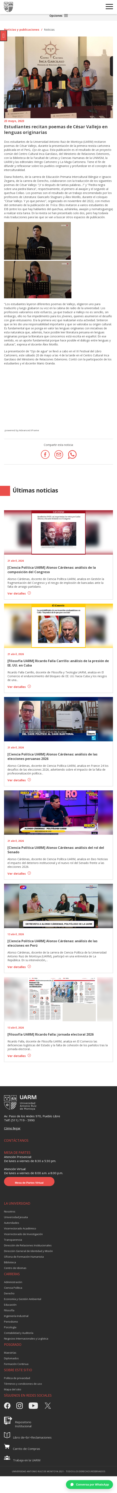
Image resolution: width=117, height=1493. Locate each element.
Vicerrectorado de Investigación (23, 1234)
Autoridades (11, 1223)
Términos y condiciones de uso (23, 1384)
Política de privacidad (17, 1378)
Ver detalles (19, 593)
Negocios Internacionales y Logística (26, 1338)
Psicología (10, 1327)
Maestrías (10, 1352)
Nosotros (9, 1211)
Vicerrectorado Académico (20, 1228)
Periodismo (11, 1321)
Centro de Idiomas (15, 1268)
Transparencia (13, 1240)
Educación (10, 1304)
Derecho (9, 1293)
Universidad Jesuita (16, 1217)
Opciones (58, 16)
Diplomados (11, 1358)
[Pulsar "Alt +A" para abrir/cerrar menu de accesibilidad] (3, 35)
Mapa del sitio (12, 1389)
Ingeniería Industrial (16, 1316)
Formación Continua (16, 1364)
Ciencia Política (13, 1288)
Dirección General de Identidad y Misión (28, 1251)
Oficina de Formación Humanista (24, 1256)
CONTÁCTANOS (16, 1140)
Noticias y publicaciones (21, 29)
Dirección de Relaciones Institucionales (28, 1245)
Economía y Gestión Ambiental (22, 1299)
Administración (13, 1282)
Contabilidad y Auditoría (18, 1333)
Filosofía (9, 1310)
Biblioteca (10, 1262)
